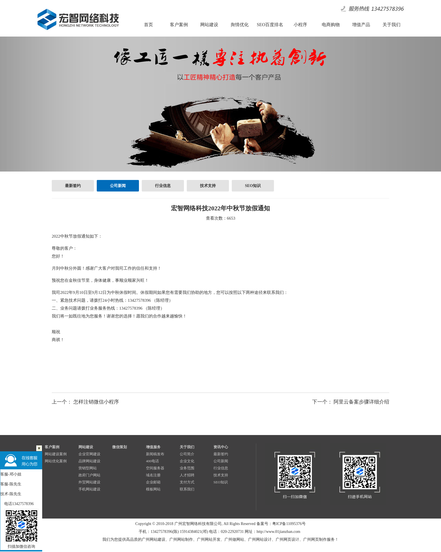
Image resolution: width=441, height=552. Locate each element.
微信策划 (119, 447)
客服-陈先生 (10, 484)
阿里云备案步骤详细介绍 (361, 402)
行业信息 (163, 186)
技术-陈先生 (10, 494)
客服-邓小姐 (10, 474)
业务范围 (187, 468)
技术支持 (208, 186)
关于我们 (187, 447)
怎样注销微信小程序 (96, 402)
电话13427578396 (17, 504)
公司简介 (187, 454)
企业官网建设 (89, 454)
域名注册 (153, 475)
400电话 (152, 461)
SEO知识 (253, 186)
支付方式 (187, 482)
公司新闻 (118, 186)
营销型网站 (87, 468)
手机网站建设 (89, 489)
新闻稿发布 (155, 454)
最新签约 (73, 186)
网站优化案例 (56, 461)
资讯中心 (220, 447)
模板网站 (153, 489)
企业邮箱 (153, 482)
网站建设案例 (56, 454)
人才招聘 (187, 475)
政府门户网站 (89, 475)
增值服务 (153, 447)
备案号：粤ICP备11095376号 (281, 524)
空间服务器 (155, 468)
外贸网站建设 (89, 482)
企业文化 (187, 461)
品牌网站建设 (89, 461)
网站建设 (85, 447)
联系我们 (187, 489)
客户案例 (52, 447)
